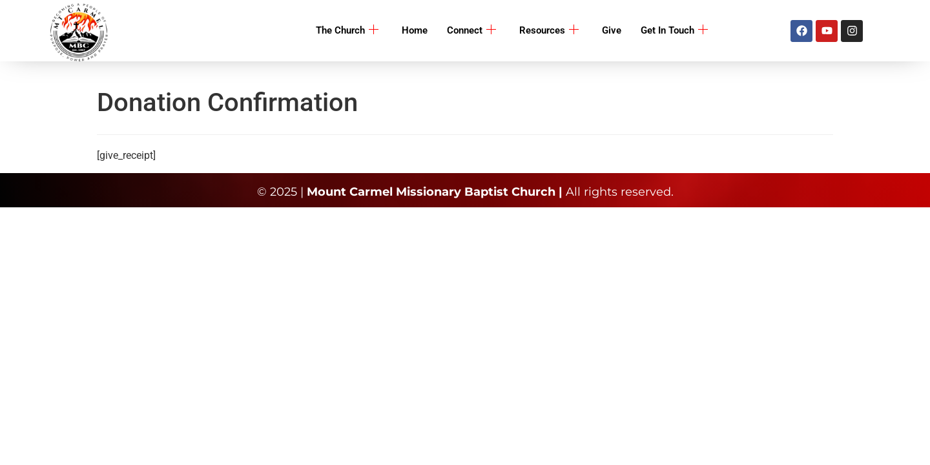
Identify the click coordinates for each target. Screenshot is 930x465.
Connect (471, 30)
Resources (549, 30)
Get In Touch (674, 30)
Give (611, 30)
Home (415, 30)
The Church (347, 30)
